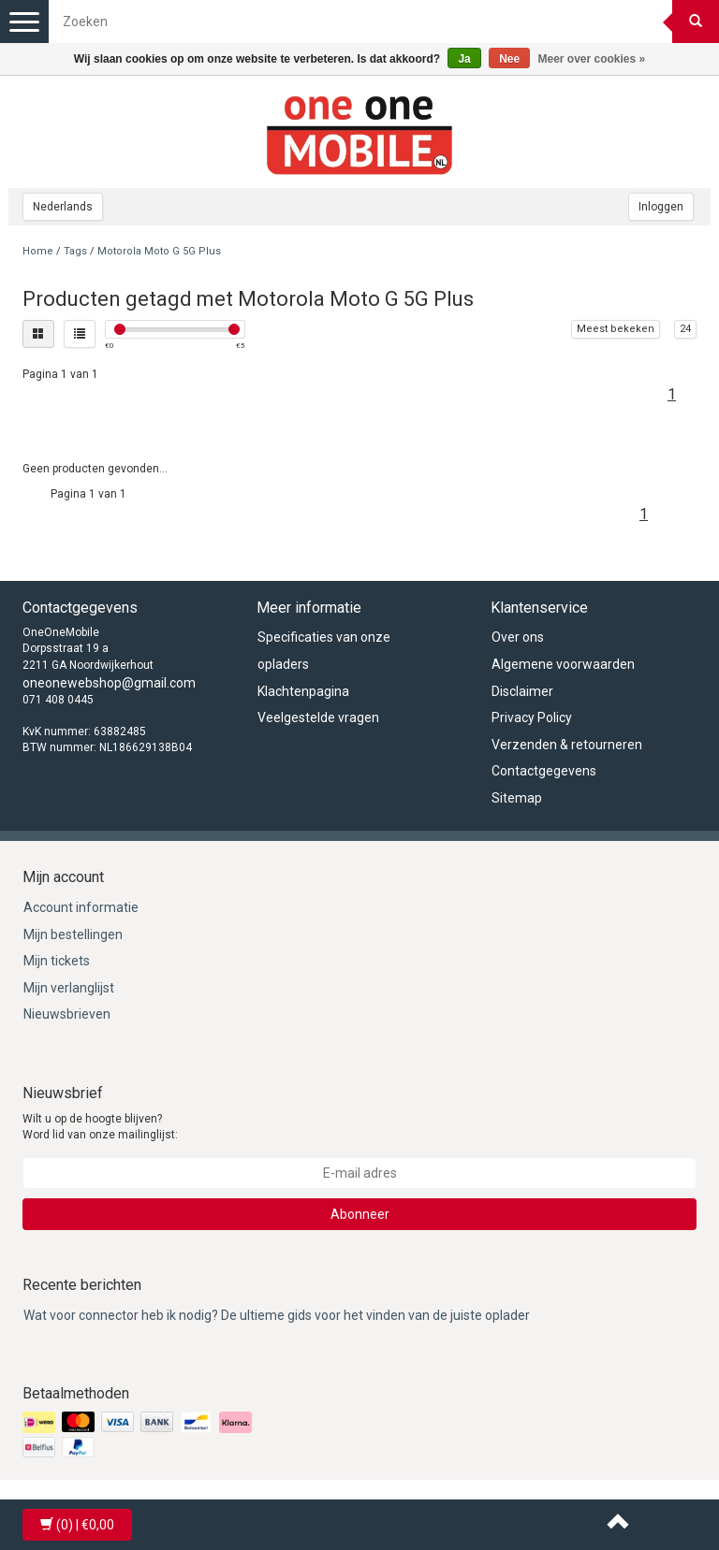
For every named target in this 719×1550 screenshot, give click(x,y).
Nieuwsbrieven (66, 1014)
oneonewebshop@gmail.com (109, 682)
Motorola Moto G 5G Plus (159, 251)
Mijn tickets (56, 960)
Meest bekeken (615, 329)
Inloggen (660, 206)
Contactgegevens (544, 770)
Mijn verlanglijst (68, 987)
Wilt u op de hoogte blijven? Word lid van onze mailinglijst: (100, 1126)
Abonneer (359, 1214)
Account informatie (81, 907)
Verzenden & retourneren (567, 744)
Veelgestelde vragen (318, 717)
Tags (75, 251)
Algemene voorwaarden (563, 664)
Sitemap (517, 797)
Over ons (518, 637)
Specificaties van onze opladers (323, 651)
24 (685, 329)
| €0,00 (77, 1524)
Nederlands (63, 206)
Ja (464, 58)
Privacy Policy (532, 717)
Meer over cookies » (592, 58)
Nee (509, 58)
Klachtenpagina (303, 691)
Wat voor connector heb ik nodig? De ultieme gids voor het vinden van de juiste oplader (276, 1315)
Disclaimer (522, 691)
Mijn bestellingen (73, 934)
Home (37, 251)
